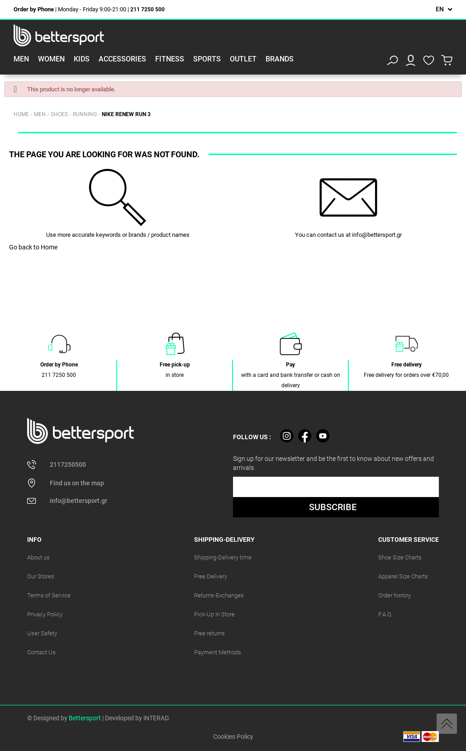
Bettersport (85, 718)
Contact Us (41, 652)
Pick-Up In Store (214, 614)
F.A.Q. (385, 614)
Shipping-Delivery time (223, 557)
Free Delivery (210, 576)
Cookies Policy (233, 736)
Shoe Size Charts (400, 557)
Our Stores (40, 576)
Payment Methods (217, 652)
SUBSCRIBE (333, 507)
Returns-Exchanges (219, 595)
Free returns (209, 633)
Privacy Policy (44, 614)
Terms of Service (49, 595)
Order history (394, 595)
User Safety (42, 633)
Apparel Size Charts (403, 576)
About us (38, 557)
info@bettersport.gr (377, 234)
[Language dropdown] (444, 9)
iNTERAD (155, 718)
